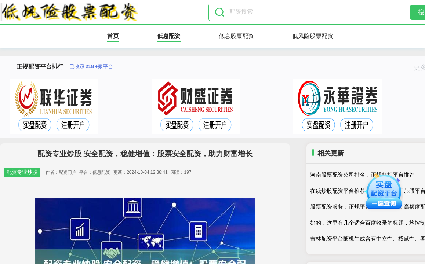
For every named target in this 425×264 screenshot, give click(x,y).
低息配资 (169, 36)
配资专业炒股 (22, 172)
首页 (113, 36)
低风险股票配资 (312, 36)
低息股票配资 (236, 36)
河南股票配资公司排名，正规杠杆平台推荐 (362, 175)
